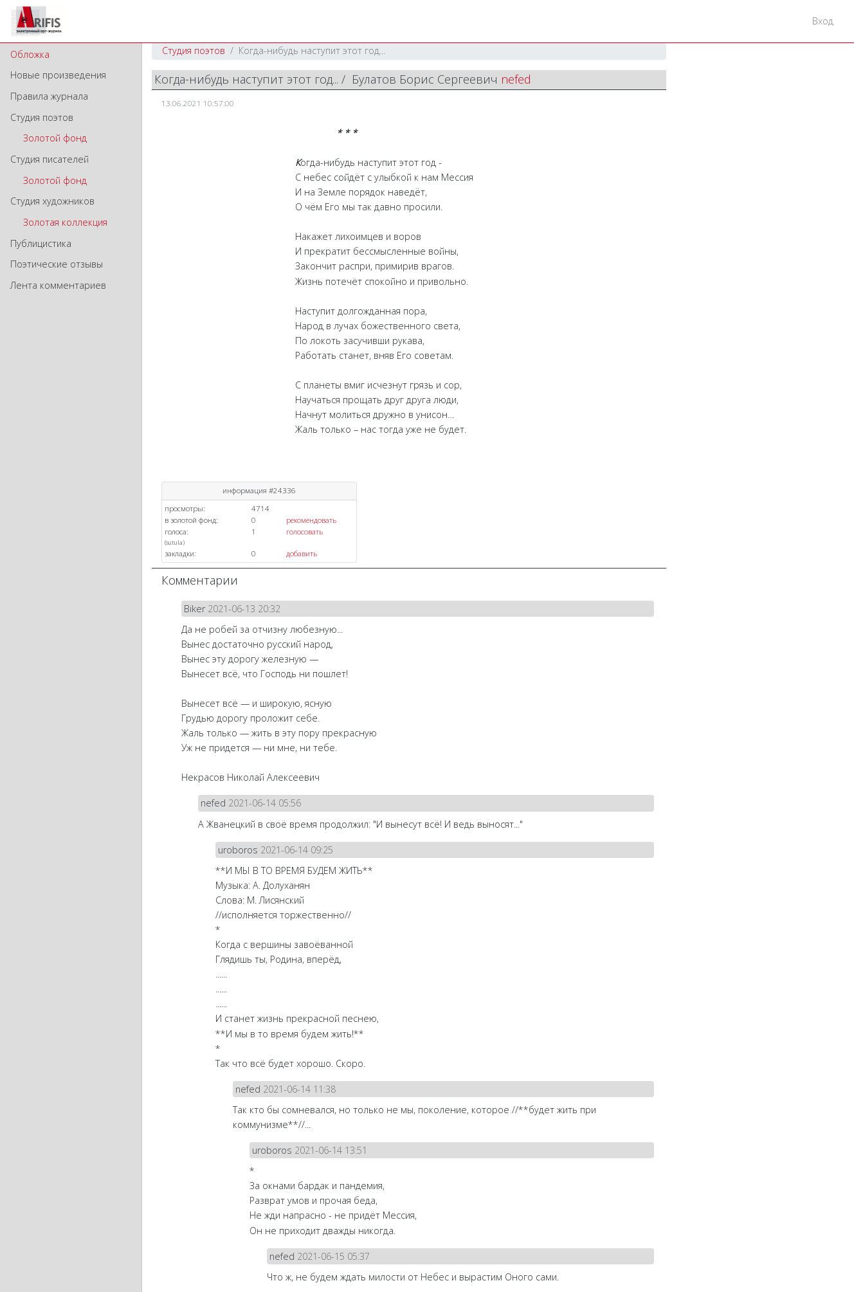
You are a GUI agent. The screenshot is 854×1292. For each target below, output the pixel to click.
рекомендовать (311, 520)
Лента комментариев (58, 285)
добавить (301, 553)
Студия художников (52, 201)
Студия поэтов (41, 117)
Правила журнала (49, 96)
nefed (516, 79)
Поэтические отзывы (56, 264)
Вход (822, 21)
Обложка (30, 54)
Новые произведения (58, 75)
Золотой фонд (55, 138)
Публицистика (40, 243)
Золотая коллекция (65, 222)
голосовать (304, 531)
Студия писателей (49, 159)
